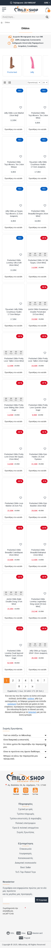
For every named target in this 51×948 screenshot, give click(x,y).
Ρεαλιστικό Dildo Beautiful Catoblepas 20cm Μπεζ (14, 552)
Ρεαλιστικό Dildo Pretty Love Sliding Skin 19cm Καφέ (14, 407)
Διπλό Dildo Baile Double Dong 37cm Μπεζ (14, 601)
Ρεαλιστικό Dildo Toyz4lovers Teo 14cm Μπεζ (38, 115)
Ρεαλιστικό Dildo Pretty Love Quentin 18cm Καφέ (38, 407)
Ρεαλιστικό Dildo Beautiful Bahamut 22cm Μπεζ (38, 552)
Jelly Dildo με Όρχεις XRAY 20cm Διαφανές (38, 652)
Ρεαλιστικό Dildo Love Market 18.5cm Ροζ (14, 504)
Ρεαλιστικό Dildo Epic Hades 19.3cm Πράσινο (38, 456)
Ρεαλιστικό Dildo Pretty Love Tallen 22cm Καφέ (38, 359)
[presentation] (22, 921)
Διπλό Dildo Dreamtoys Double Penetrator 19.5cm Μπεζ (38, 311)
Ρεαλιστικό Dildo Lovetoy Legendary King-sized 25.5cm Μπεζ (38, 603)
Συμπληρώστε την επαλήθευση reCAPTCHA (10, 911)
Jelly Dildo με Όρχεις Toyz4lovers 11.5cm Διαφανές (14, 213)
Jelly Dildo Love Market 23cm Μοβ (14, 114)
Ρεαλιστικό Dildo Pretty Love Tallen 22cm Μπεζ (14, 359)
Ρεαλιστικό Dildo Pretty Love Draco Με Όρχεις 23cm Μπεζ (14, 456)
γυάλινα (30, 698)
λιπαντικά (32, 712)
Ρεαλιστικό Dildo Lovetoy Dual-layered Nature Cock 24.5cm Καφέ (14, 654)
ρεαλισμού (11, 704)
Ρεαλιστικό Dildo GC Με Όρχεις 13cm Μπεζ (38, 261)
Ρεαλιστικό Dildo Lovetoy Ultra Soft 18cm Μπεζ (13, 262)
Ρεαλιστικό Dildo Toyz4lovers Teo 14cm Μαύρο (14, 164)
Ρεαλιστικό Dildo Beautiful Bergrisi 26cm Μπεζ (38, 213)
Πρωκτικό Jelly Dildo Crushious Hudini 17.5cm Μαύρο (14, 311)
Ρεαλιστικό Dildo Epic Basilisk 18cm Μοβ (38, 504)
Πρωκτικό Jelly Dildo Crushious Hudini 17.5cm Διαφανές (38, 164)
